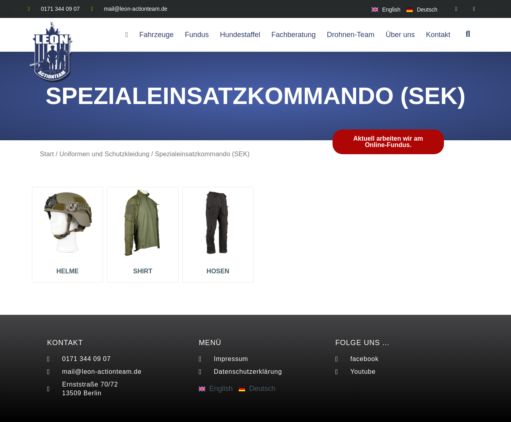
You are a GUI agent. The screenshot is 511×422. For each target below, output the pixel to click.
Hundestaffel (240, 35)
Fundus (197, 35)
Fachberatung (293, 35)
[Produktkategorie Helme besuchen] (67, 233)
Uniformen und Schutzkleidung (104, 154)
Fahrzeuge (156, 35)
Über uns (400, 35)
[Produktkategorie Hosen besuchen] (218, 233)
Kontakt (438, 35)
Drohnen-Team (350, 35)
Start (47, 154)
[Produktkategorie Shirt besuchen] (142, 233)
